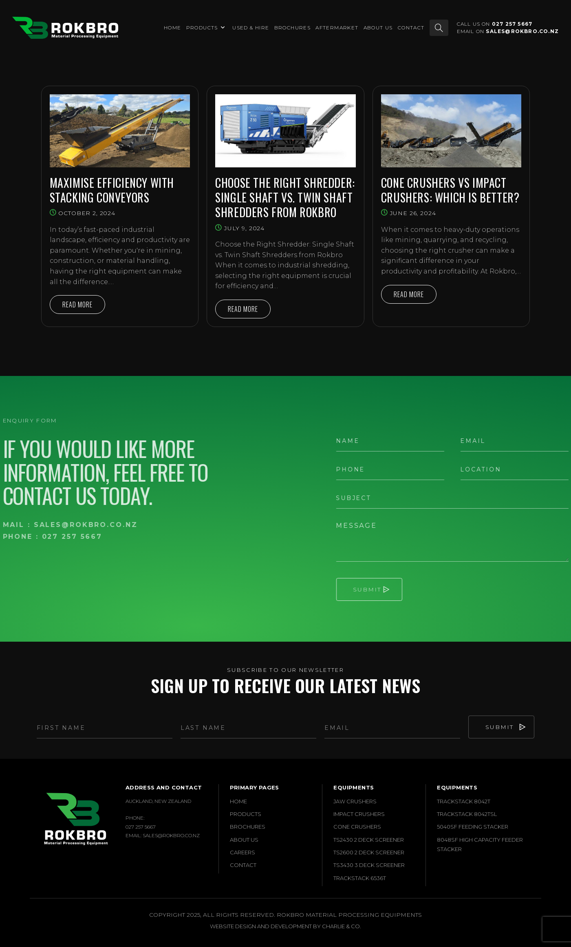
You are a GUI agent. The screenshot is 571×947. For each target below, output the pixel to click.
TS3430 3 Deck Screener (369, 865)
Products (245, 814)
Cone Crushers (357, 826)
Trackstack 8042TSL (467, 814)
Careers (242, 852)
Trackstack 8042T (463, 801)
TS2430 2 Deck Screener (368, 839)
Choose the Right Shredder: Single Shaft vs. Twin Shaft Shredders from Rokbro (285, 198)
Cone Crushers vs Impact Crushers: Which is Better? (450, 190)
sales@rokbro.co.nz (522, 31)
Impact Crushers (359, 814)
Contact (243, 865)
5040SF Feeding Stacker (472, 826)
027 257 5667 (512, 24)
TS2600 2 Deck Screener (368, 852)
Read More (83, 306)
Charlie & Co (341, 926)
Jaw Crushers (355, 801)
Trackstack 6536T (359, 878)
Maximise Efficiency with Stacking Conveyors (112, 190)
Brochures (247, 826)
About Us (244, 839)
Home (238, 801)
